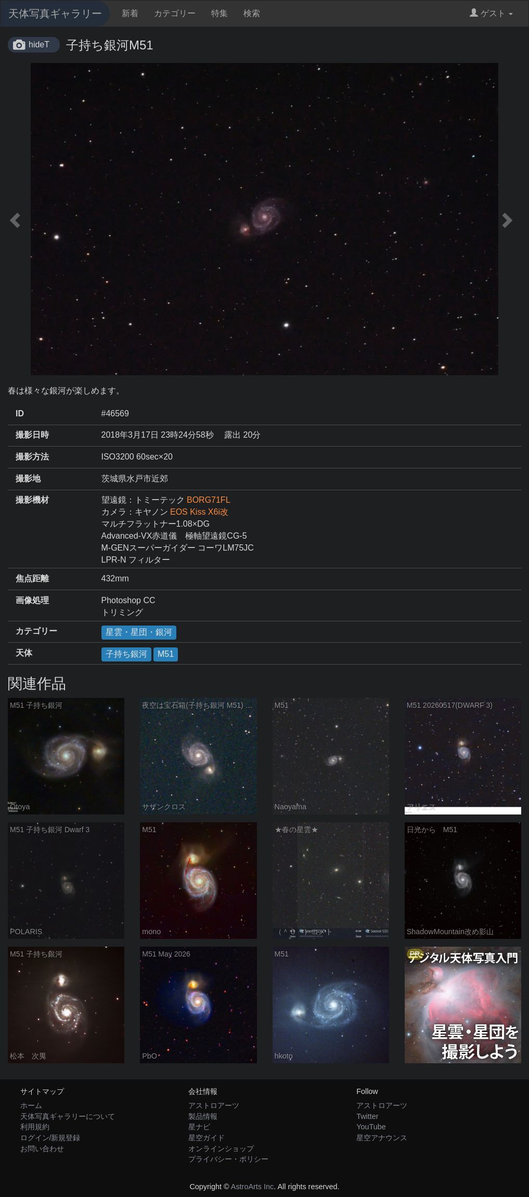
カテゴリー (175, 13)
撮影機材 (32, 499)
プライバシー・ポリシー (228, 1159)
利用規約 (34, 1127)
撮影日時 (32, 434)
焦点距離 (32, 578)
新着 (130, 13)
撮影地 (28, 478)
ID (20, 413)
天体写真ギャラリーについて (67, 1116)
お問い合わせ (42, 1148)
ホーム (31, 1105)
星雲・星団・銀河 (139, 632)
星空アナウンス (381, 1138)
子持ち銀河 (126, 654)
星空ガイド (206, 1138)
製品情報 (202, 1116)
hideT (39, 44)
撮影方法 (32, 456)
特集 (219, 13)
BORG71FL (208, 499)
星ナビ (199, 1127)
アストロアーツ (213, 1105)
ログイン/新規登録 (50, 1138)
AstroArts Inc (252, 1186)
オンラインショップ (221, 1148)
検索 (251, 13)
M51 (166, 654)
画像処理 (32, 600)
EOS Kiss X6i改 (199, 511)
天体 (24, 652)
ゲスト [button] (491, 13)
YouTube (371, 1127)
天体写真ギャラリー (55, 13)
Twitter (367, 1116)
